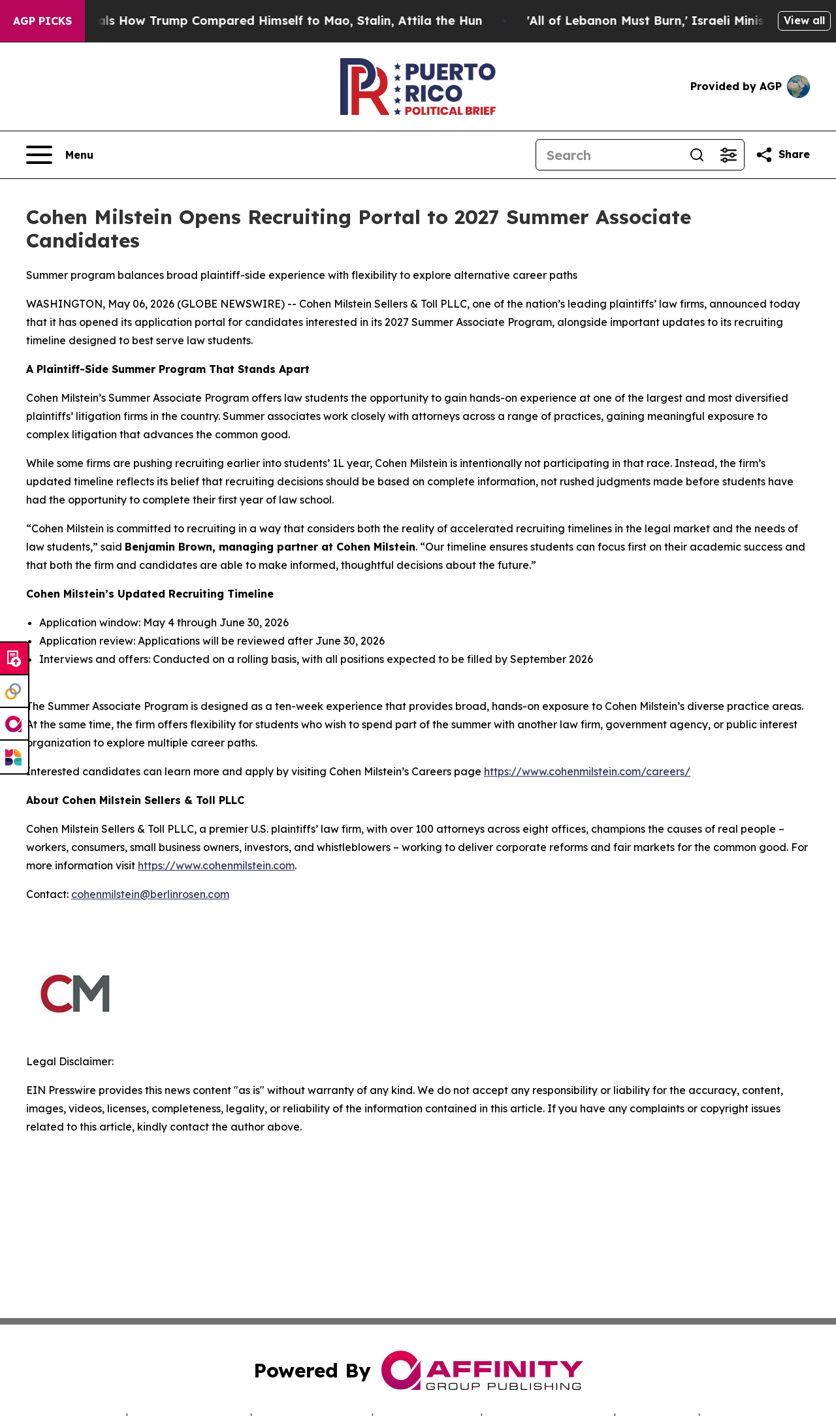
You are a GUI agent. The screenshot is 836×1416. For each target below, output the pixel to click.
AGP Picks (42, 20)
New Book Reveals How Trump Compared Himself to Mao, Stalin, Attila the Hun (256, 20)
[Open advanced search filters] (728, 155)
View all (804, 20)
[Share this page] (782, 155)
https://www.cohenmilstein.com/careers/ (587, 771)
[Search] (608, 155)
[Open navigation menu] (59, 155)
